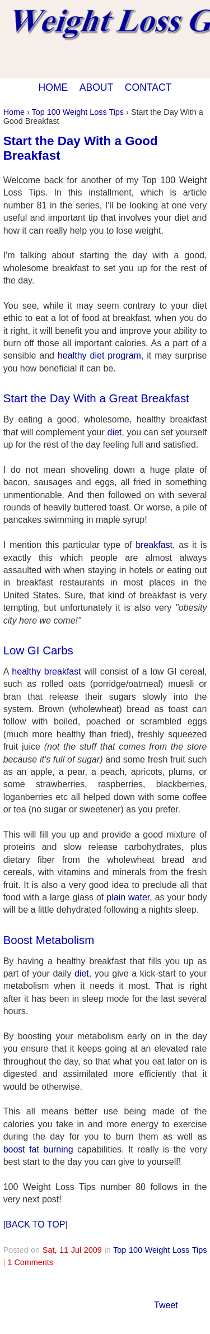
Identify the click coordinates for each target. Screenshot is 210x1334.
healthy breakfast (46, 671)
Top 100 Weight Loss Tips (78, 112)
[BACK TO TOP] (35, 1224)
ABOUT (97, 87)
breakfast (154, 545)
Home (14, 112)
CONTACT (148, 87)
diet (114, 432)
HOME (53, 87)
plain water (128, 897)
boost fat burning (38, 1149)
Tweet (166, 1305)
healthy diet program (99, 355)
